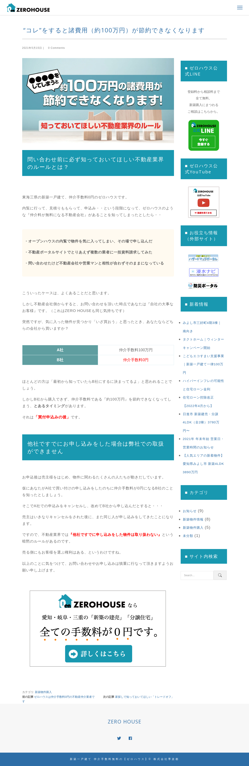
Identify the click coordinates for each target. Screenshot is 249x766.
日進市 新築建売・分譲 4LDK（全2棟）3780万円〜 (201, 422)
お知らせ (190, 511)
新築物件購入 (43, 692)
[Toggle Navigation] (239, 7)
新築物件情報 (193, 519)
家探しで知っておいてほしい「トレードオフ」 (144, 696)
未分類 (188, 536)
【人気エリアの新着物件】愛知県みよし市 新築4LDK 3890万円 (203, 464)
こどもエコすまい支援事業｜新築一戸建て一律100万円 (203, 364)
